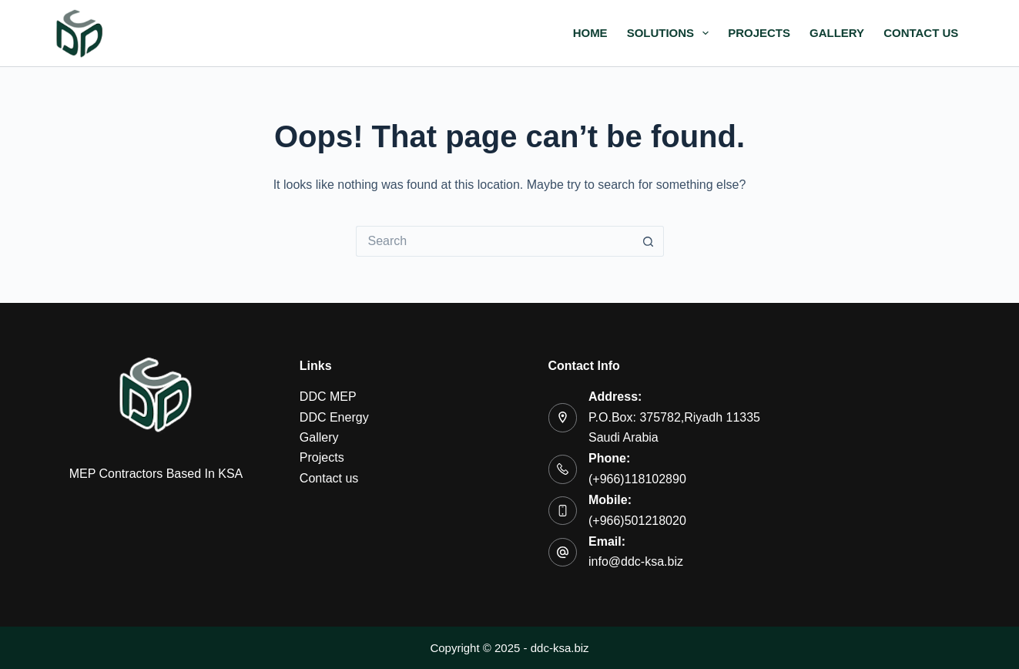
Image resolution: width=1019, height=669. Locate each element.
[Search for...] (494, 241)
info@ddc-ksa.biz (635, 561)
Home (590, 32)
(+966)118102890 (637, 479)
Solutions (671, 33)
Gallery (837, 32)
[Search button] (648, 241)
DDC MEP (328, 396)
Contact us (920, 32)
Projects (759, 32)
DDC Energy (334, 417)
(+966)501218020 (637, 520)
